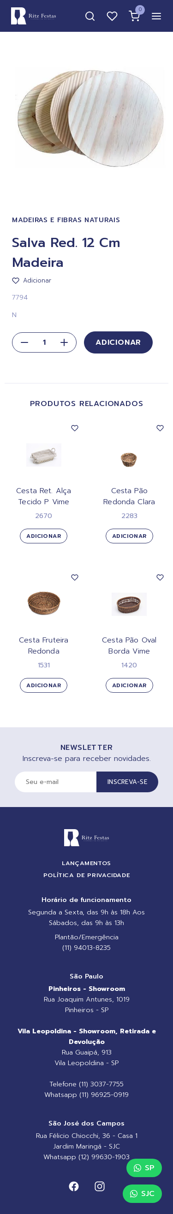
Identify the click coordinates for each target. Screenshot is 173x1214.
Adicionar (118, 342)
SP (144, 1167)
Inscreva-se (127, 782)
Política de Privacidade (86, 875)
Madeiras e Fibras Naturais (66, 220)
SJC (142, 1193)
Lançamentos (86, 863)
